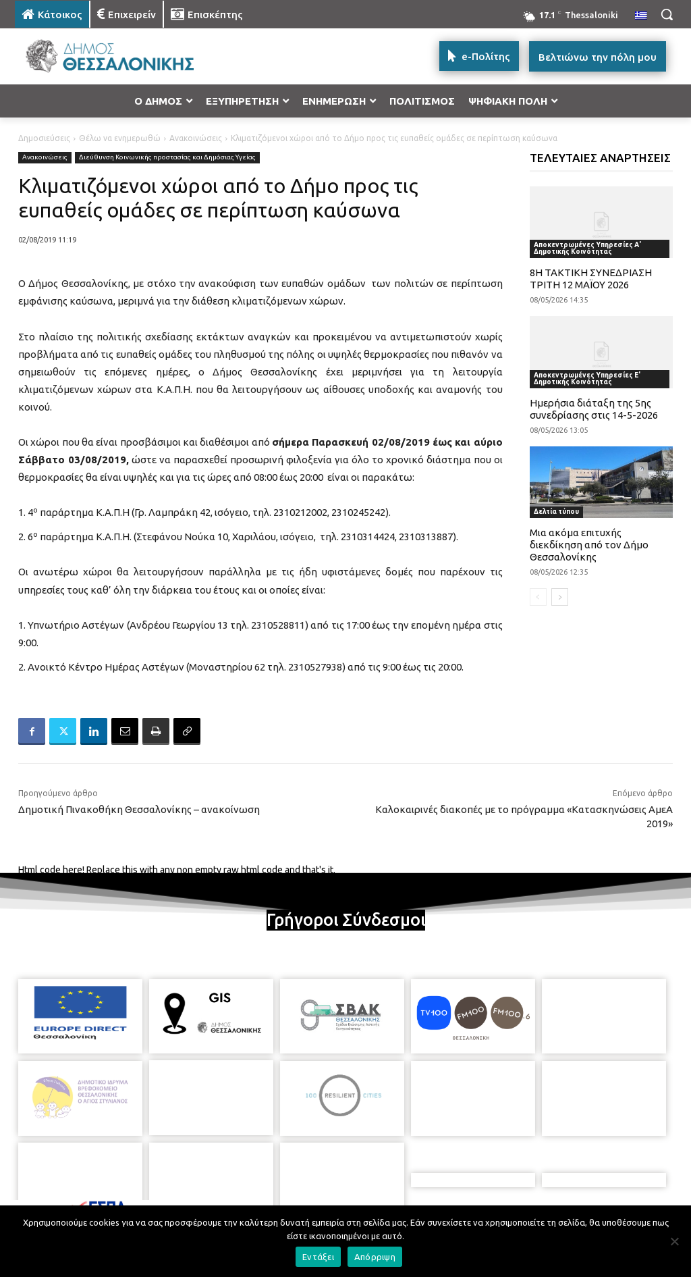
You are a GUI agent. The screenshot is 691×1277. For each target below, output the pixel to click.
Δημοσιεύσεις (44, 138)
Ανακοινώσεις (195, 138)
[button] (666, 14)
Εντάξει (318, 1256)
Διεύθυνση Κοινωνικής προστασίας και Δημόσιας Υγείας (167, 157)
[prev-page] (538, 597)
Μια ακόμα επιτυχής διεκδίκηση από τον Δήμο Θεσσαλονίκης (589, 545)
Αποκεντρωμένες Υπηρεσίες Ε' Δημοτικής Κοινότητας (587, 378)
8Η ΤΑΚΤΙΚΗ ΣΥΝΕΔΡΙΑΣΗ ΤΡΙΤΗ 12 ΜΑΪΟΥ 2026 (591, 278)
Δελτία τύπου (556, 511)
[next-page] (559, 597)
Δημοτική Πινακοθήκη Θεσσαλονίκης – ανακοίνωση (139, 809)
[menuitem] (641, 16)
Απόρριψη (374, 1256)
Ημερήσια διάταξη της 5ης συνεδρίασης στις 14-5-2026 (594, 409)
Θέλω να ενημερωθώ (120, 138)
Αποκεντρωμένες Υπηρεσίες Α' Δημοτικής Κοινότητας (587, 248)
